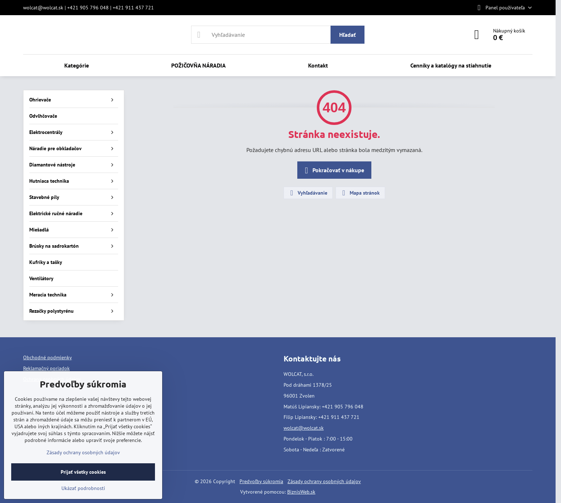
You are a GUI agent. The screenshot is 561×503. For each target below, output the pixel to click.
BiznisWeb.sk (301, 492)
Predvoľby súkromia (261, 481)
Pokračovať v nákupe (333, 170)
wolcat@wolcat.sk (304, 428)
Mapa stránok (360, 192)
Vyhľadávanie (307, 192)
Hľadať (347, 34)
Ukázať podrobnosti (83, 488)
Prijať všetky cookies (83, 472)
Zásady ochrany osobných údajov (324, 481)
